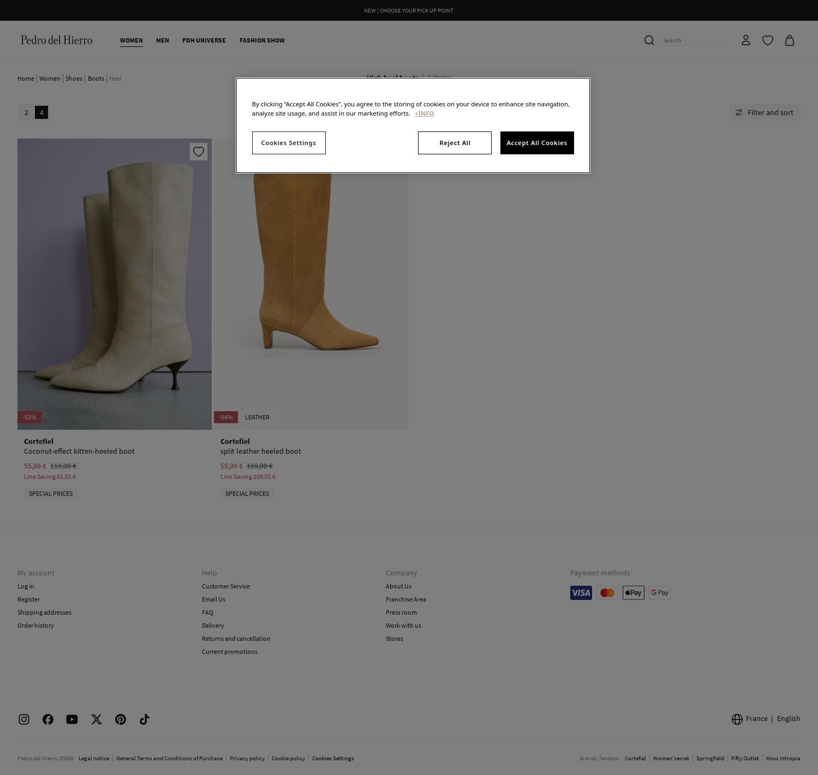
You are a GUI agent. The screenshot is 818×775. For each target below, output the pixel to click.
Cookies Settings (289, 143)
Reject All (455, 143)
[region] (413, 125)
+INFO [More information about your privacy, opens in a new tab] (424, 113)
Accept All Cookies (536, 143)
